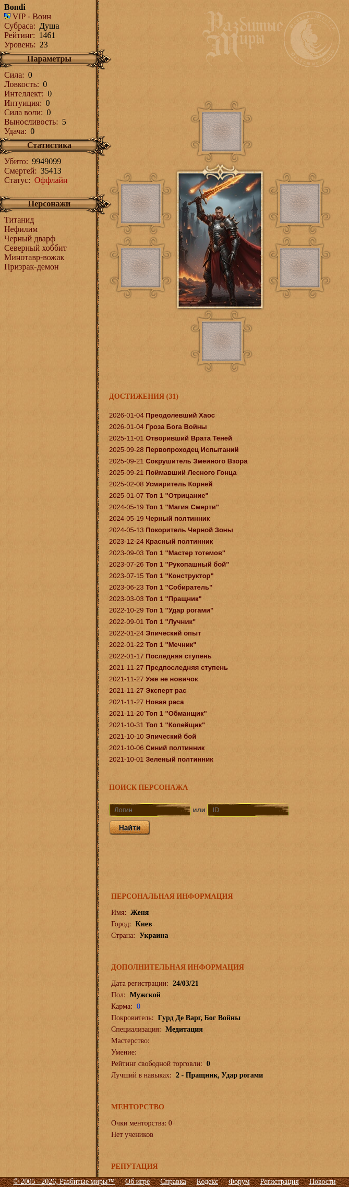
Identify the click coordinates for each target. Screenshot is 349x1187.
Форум (239, 1181)
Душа (49, 25)
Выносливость (30, 121)
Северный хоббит (35, 247)
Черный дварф (29, 238)
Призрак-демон (31, 266)
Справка (173, 1181)
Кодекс (207, 1181)
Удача (14, 131)
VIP (15, 16)
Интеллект (23, 93)
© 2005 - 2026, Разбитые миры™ (64, 1181)
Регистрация (279, 1181)
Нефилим (21, 229)
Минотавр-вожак (34, 257)
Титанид (19, 219)
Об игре (137, 1181)
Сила (13, 74)
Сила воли (22, 112)
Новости (322, 1181)
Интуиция (22, 103)
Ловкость (20, 84)
